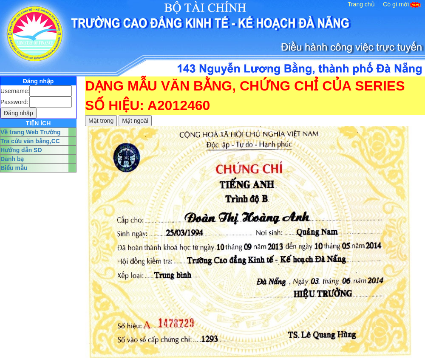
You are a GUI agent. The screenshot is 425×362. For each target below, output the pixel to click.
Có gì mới (396, 4)
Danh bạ (12, 159)
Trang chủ (361, 4)
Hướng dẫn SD (21, 150)
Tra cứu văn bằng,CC (30, 141)
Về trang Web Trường (30, 132)
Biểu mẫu (13, 167)
